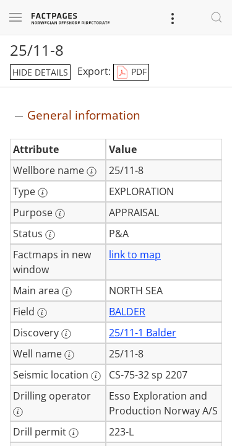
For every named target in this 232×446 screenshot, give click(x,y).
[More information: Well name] (69, 355)
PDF (131, 72)
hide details (40, 72)
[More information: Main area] (67, 292)
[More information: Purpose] (60, 214)
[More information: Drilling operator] (18, 412)
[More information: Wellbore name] (92, 172)
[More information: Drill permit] (74, 433)
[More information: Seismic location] (96, 376)
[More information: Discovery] (66, 334)
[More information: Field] (42, 313)
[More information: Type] (43, 193)
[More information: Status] (50, 235)
